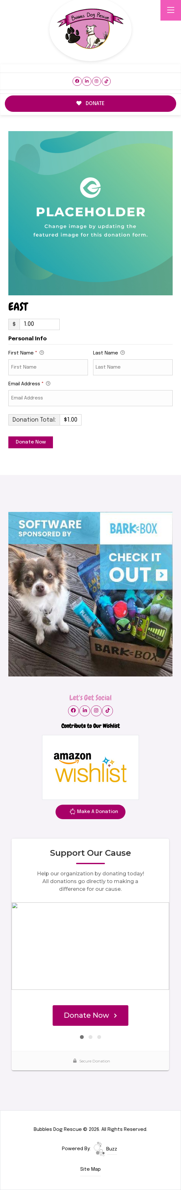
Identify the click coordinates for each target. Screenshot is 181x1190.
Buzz (105, 1149)
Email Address (29, 384)
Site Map (90, 1169)
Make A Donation (93, 812)
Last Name (109, 353)
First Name (26, 353)
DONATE (90, 103)
